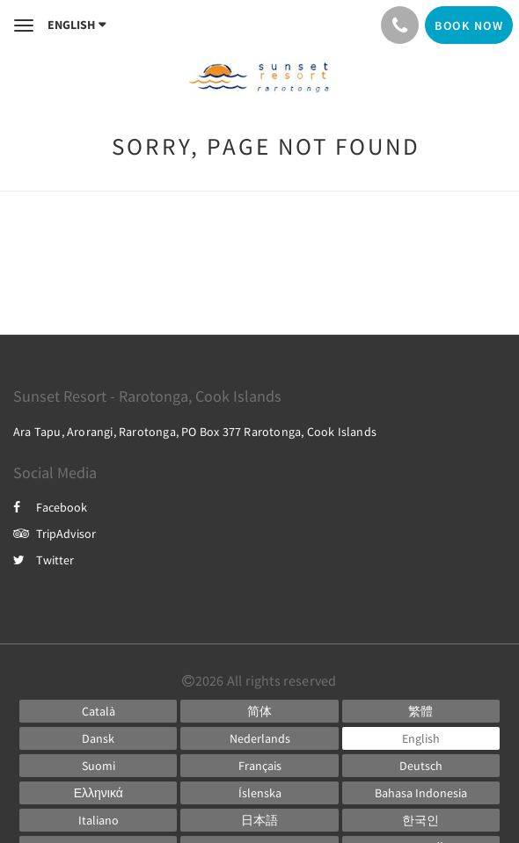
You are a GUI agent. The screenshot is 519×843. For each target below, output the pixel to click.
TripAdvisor (54, 533)
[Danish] (98, 738)
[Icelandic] (259, 792)
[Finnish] (98, 765)
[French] (259, 765)
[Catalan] (98, 711)
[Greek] (98, 792)
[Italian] (98, 820)
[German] (421, 765)
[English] (421, 738)
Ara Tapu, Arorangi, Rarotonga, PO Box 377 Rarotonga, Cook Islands (194, 432)
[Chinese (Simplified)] (259, 711)
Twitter (43, 560)
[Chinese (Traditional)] (421, 711)
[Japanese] (259, 820)
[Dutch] (259, 738)
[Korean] (421, 820)
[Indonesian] (421, 792)
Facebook (50, 507)
